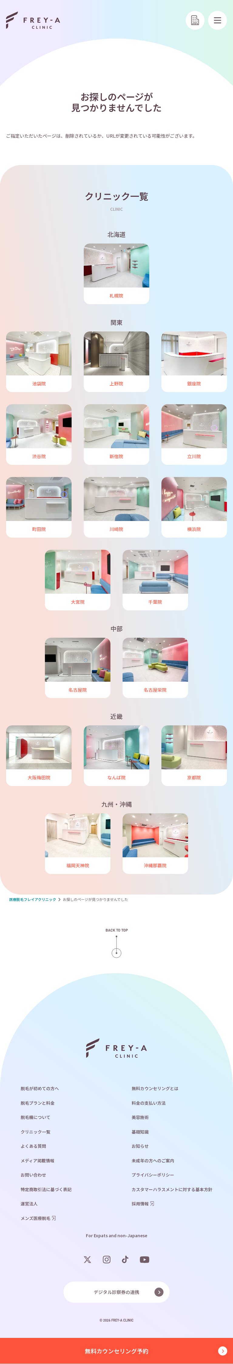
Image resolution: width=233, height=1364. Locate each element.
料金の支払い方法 (149, 1103)
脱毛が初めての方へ (40, 1089)
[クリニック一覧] (195, 20)
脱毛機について (35, 1117)
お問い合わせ (33, 1175)
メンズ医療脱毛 (35, 1218)
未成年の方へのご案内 (153, 1161)
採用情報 (140, 1204)
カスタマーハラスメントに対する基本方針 (172, 1190)
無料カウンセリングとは (155, 1089)
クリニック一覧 (35, 1132)
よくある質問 (33, 1146)
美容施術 (140, 1117)
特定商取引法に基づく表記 (46, 1190)
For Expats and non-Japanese (116, 1236)
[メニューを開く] (217, 20)
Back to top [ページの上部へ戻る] (117, 930)
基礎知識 (140, 1132)
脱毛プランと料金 (38, 1103)
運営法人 (29, 1204)
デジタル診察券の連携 (116, 1292)
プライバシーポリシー (153, 1175)
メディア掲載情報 (37, 1161)
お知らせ (140, 1146)
